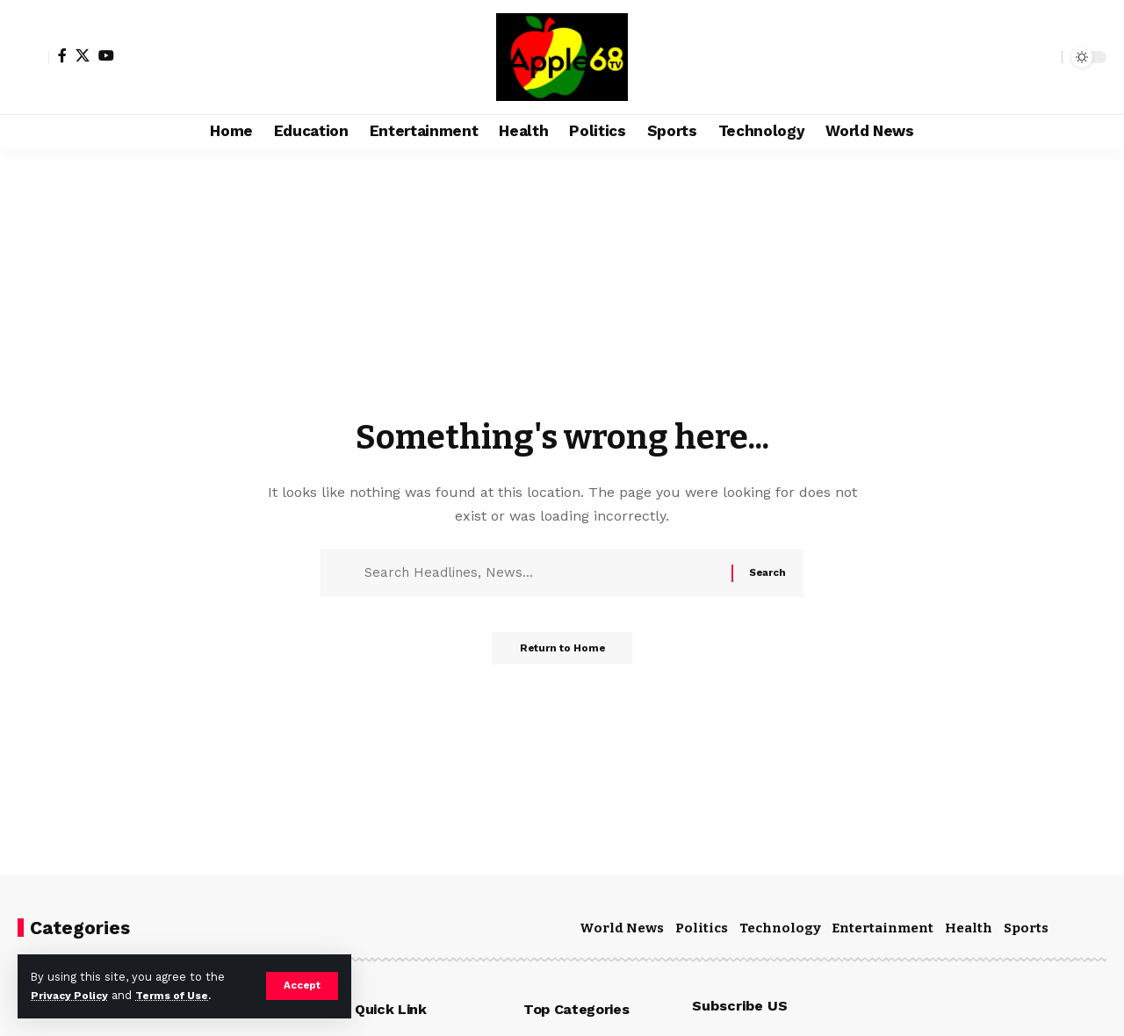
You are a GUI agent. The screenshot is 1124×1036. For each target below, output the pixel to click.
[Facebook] (62, 55)
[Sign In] (33, 57)
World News (622, 928)
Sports (1026, 928)
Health (968, 928)
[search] (1044, 57)
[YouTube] (106, 55)
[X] (82, 55)
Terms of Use (180, 995)
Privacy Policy (72, 995)
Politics (701, 928)
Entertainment (882, 928)
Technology (780, 928)
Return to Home (562, 654)
